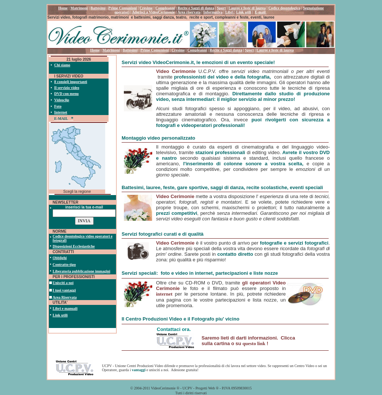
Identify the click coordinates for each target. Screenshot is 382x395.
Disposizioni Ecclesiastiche (74, 246)
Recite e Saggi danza (226, 50)
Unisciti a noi (63, 283)
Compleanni (197, 50)
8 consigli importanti (70, 82)
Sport (249, 50)
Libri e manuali (65, 308)
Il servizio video (66, 88)
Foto (57, 106)
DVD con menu (66, 94)
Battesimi (130, 50)
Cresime (178, 50)
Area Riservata (65, 297)
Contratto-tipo (64, 264)
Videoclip (61, 100)
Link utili (60, 315)
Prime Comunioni (154, 50)
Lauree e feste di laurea (275, 50)
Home (95, 50)
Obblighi (60, 258)
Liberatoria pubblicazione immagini (81, 271)
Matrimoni (111, 50)
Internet (60, 112)
